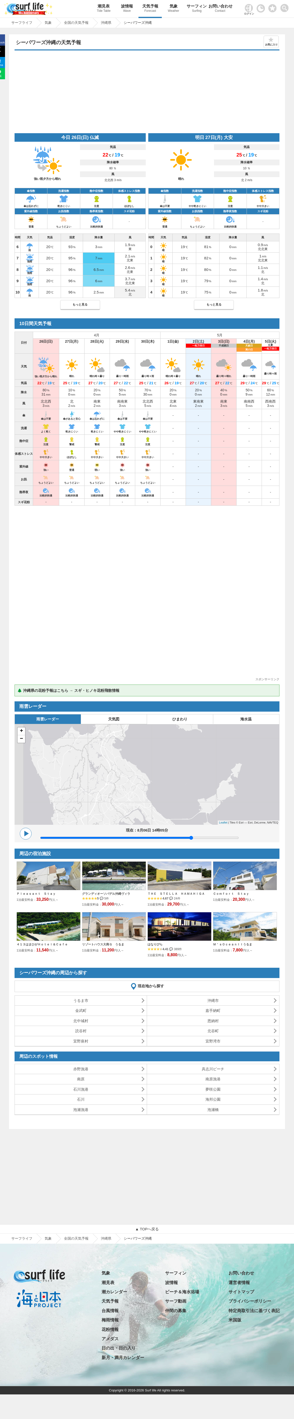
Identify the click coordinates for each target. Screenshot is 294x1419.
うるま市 (80, 1000)
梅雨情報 (110, 1320)
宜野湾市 (212, 1041)
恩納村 (213, 1021)
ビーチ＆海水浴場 (182, 1292)
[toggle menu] (285, 6)
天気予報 (150, 9)
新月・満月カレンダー (123, 1357)
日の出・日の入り (119, 1348)
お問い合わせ (220, 9)
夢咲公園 (212, 1089)
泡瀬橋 (213, 1109)
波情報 (127, 9)
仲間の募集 (175, 1310)
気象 (173, 9)
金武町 (81, 1010)
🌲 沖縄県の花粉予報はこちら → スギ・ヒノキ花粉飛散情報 (68, 690)
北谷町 (213, 1031)
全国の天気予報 (76, 1238)
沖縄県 (106, 1238)
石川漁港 (80, 1089)
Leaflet (223, 822)
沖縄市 (213, 1000)
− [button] (21, 739)
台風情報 (110, 1310)
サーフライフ (21, 1238)
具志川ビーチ (213, 1069)
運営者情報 (239, 1282)
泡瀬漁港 (80, 1109)
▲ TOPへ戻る (147, 1229)
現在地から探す (151, 986)
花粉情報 (110, 1329)
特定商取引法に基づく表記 (254, 1310)
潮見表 (103, 9)
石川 (81, 1099)
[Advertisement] (147, 93)
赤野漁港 (80, 1069)
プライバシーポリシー (250, 1301)
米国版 (235, 1320)
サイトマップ (241, 1292)
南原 (81, 1079)
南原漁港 (212, 1079)
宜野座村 (80, 1041)
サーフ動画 (175, 1301)
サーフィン (196, 9)
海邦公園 (212, 1099)
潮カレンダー (114, 1292)
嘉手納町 (212, 1010)
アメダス (110, 1338)
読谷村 (81, 1031)
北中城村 (80, 1021)
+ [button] (21, 731)
